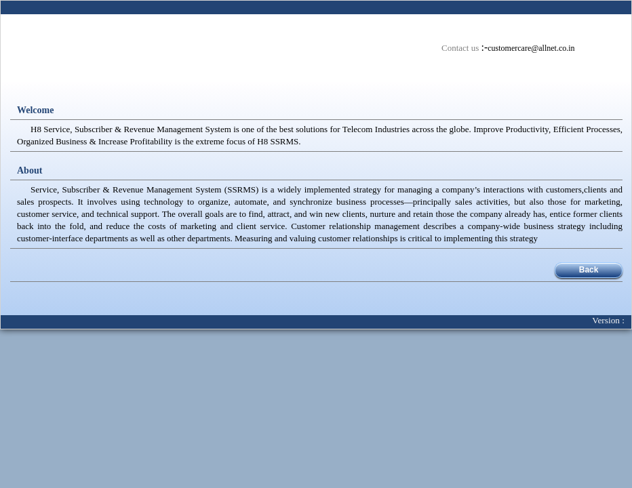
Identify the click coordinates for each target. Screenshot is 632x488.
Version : (611, 320)
